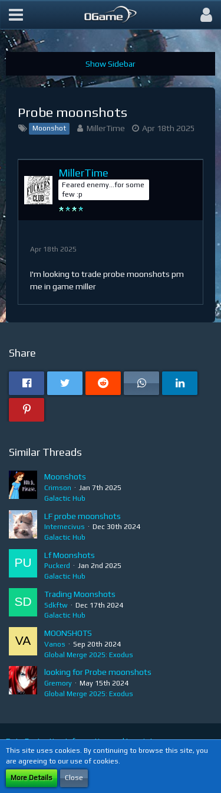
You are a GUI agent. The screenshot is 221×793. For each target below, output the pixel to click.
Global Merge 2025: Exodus (88, 655)
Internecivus (64, 527)
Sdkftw (56, 605)
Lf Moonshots (69, 555)
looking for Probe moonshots (97, 672)
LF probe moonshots (82, 516)
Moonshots (65, 476)
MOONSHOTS (68, 633)
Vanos (54, 644)
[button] (16, 14)
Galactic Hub (64, 498)
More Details (31, 778)
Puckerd (57, 566)
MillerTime (106, 128)
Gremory (58, 683)
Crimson (57, 488)
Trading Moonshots (80, 594)
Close (74, 778)
